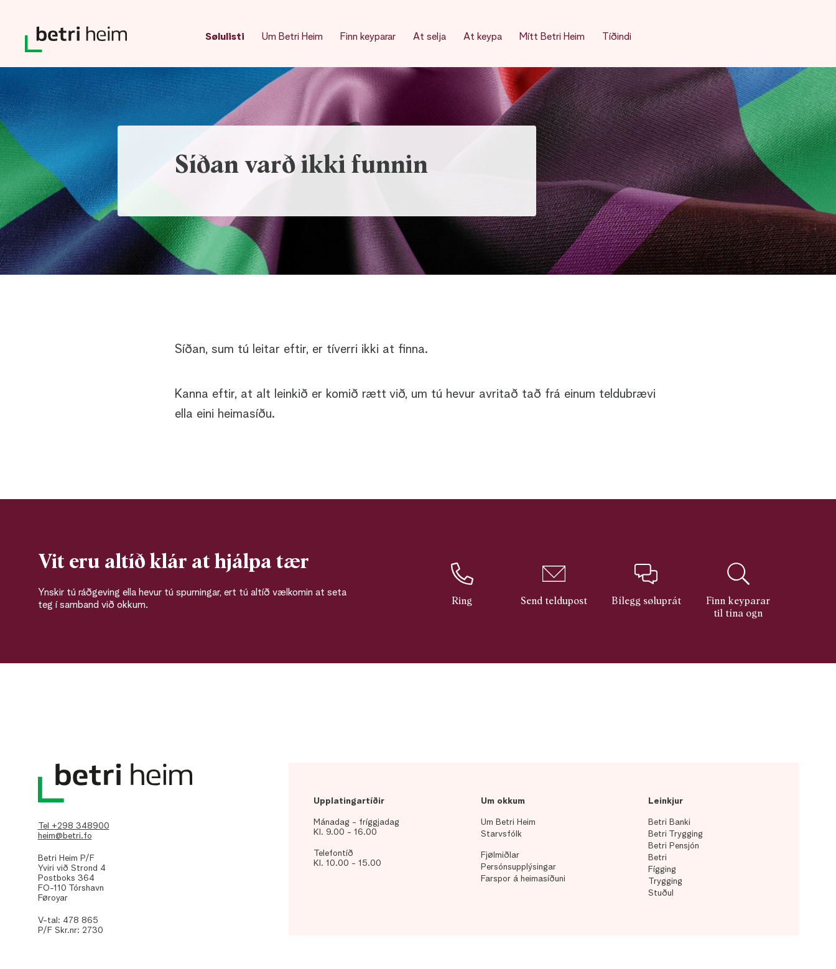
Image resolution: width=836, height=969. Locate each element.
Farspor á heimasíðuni (523, 879)
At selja (429, 37)
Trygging (665, 881)
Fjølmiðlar (500, 855)
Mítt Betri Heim (552, 37)
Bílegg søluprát (646, 584)
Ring (461, 584)
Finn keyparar (368, 37)
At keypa (482, 37)
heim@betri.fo (65, 836)
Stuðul (661, 893)
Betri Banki (669, 822)
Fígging (662, 869)
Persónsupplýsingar (518, 867)
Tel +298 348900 (73, 826)
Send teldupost (554, 584)
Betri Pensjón (673, 846)
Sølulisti (224, 37)
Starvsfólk (501, 834)
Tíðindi (616, 37)
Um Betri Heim (292, 37)
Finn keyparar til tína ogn (738, 590)
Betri (657, 857)
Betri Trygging (675, 834)
